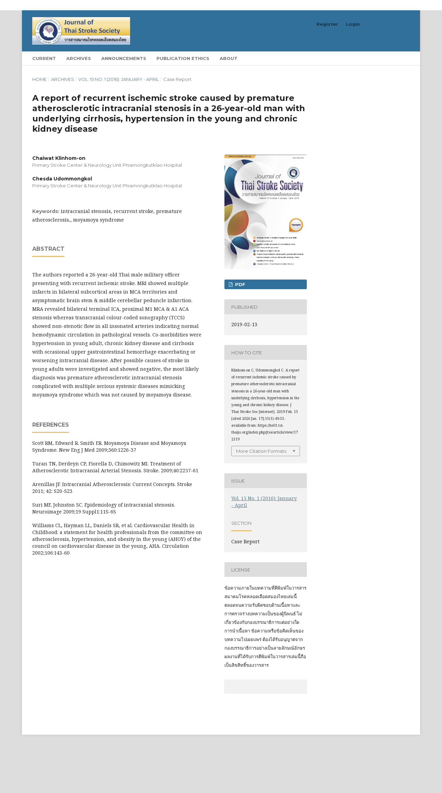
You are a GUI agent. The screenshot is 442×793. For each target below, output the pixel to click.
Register (327, 24)
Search (394, 58)
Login (353, 24)
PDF (239, 284)
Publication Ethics (182, 58)
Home (39, 79)
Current (44, 58)
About (228, 58)
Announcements (123, 58)
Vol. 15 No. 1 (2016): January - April (118, 79)
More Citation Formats (261, 451)
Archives (78, 58)
